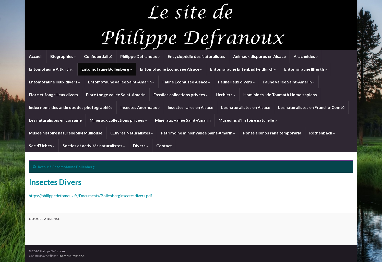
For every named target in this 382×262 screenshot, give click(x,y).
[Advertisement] (88, 232)
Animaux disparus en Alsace (259, 56)
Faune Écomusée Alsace (186, 81)
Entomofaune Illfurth (305, 69)
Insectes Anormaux (140, 107)
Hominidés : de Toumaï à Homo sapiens (280, 94)
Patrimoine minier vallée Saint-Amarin (198, 132)
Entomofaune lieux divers (54, 81)
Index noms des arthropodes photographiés (71, 107)
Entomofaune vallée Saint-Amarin (121, 81)
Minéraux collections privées (118, 120)
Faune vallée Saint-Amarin (289, 81)
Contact (164, 145)
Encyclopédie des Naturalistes (196, 56)
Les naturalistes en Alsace (245, 107)
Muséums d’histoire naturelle (248, 120)
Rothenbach (322, 132)
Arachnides (306, 56)
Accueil (35, 56)
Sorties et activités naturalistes (94, 145)
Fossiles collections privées (180, 94)
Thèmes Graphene (71, 256)
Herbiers (225, 94)
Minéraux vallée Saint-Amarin (183, 120)
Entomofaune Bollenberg (106, 69)
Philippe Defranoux (140, 56)
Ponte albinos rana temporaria (272, 132)
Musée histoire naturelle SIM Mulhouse (65, 132)
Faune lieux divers (236, 81)
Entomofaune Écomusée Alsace (171, 69)
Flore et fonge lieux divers (53, 94)
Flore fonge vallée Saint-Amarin (116, 94)
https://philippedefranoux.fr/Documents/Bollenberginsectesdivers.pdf (90, 195)
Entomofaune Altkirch (51, 69)
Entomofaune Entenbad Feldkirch (243, 69)
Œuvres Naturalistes (131, 132)
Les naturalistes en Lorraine (55, 120)
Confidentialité (98, 56)
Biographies (63, 56)
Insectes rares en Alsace (190, 107)
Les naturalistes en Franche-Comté (311, 107)
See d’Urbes (42, 145)
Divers (140, 145)
